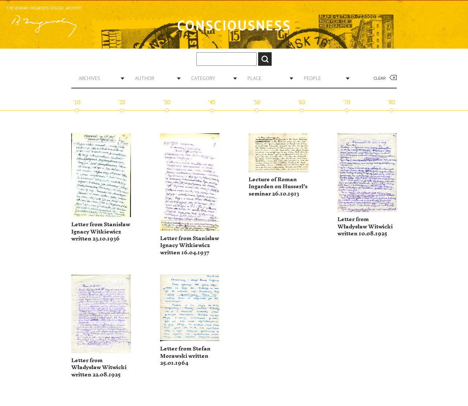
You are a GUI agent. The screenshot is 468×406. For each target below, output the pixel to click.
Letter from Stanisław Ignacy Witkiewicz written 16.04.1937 (189, 245)
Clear (380, 78)
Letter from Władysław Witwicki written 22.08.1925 (99, 367)
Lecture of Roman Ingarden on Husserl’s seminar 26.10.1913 (278, 186)
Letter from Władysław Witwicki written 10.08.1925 (365, 226)
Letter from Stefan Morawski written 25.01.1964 (185, 355)
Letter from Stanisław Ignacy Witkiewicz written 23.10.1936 (100, 231)
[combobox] (98, 78)
